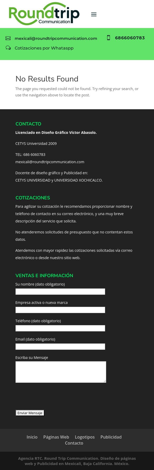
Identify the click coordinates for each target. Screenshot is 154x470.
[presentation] (55, 399)
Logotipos (85, 437)
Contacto (74, 443)
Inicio (32, 437)
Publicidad (111, 437)
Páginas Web (56, 437)
